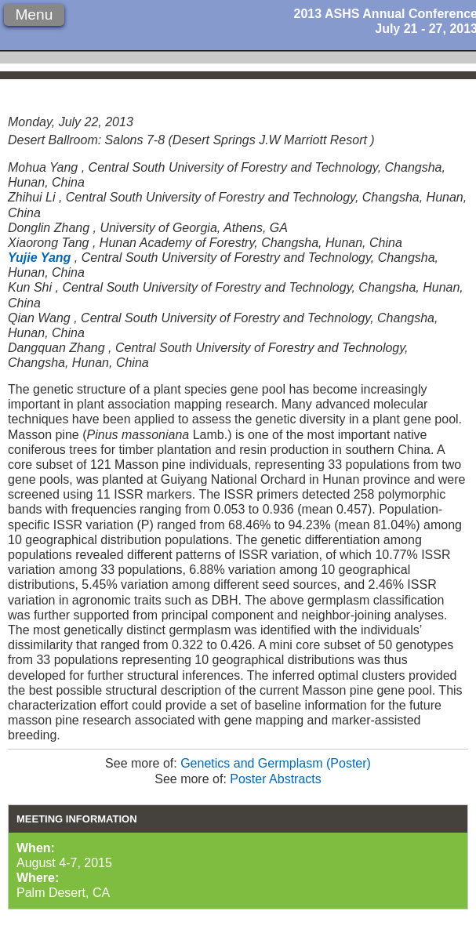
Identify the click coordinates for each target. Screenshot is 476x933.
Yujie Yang (39, 257)
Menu (34, 14)
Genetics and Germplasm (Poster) (275, 763)
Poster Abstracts (276, 779)
